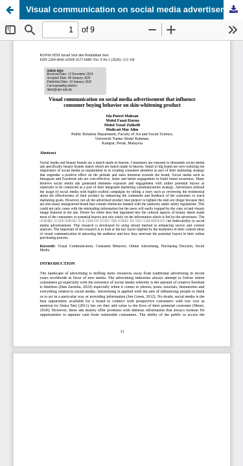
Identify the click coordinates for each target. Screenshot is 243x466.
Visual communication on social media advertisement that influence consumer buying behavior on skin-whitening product (134, 9)
